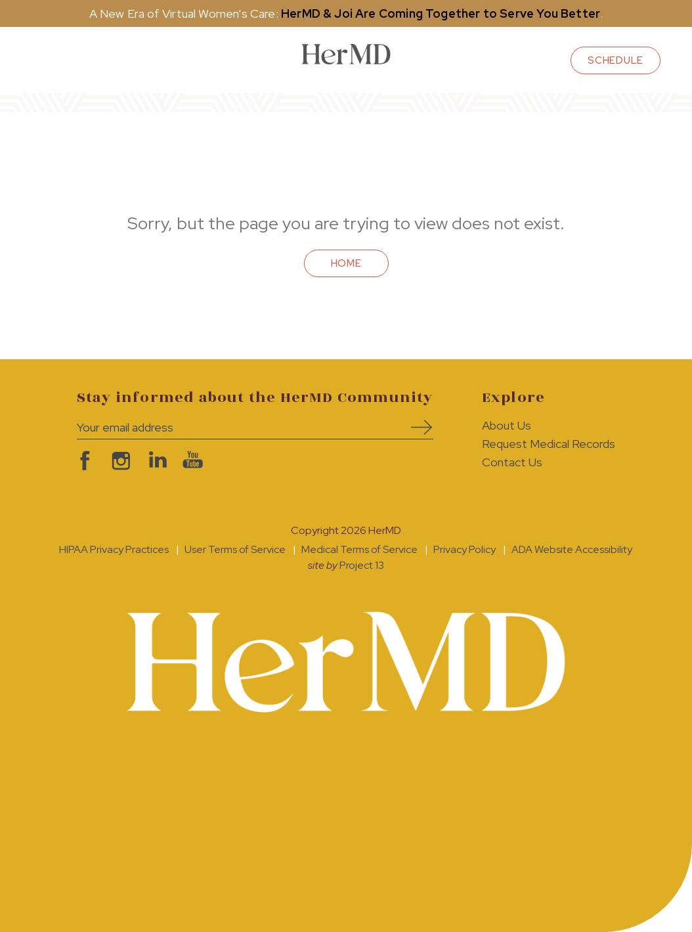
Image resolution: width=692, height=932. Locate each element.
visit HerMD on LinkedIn (154, 461)
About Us (506, 425)
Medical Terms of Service (359, 549)
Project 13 (361, 565)
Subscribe (416, 427)
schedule (615, 60)
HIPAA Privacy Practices (114, 549)
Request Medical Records (548, 443)
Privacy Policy (464, 549)
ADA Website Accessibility (571, 549)
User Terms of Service (235, 549)
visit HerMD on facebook (82, 461)
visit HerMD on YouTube (190, 461)
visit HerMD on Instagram (118, 461)
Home (346, 263)
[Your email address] (235, 427)
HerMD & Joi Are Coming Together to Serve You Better (440, 13)
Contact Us (512, 462)
